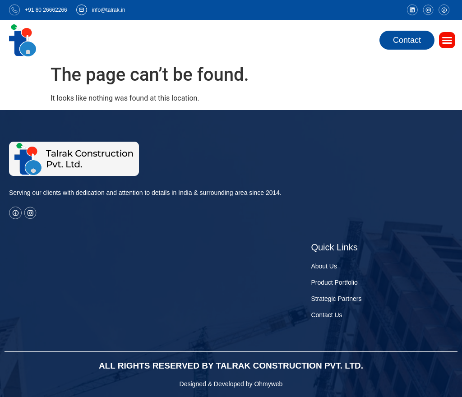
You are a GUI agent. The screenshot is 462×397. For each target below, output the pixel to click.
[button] (447, 40)
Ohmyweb (268, 384)
